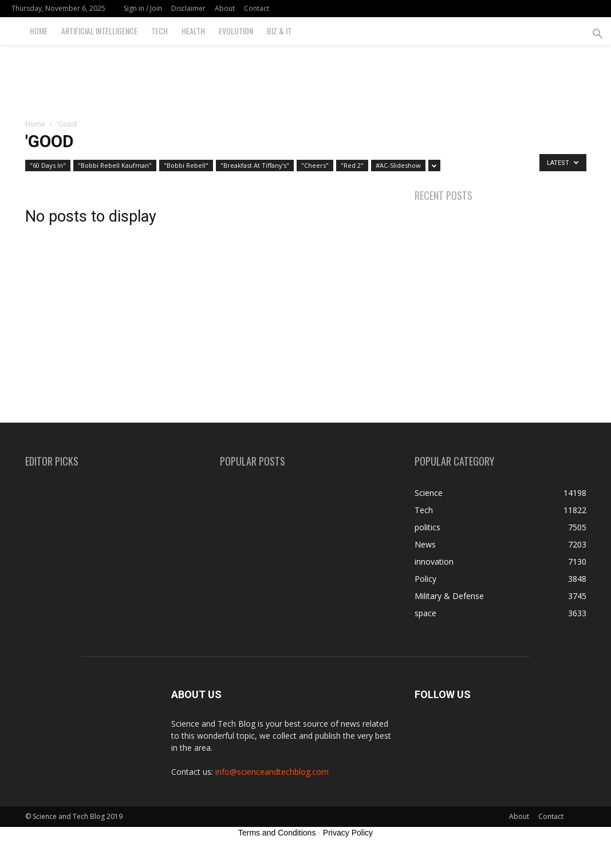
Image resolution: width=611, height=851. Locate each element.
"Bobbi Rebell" (186, 165)
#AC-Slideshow (398, 165)
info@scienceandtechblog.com (272, 771)
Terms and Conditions (277, 832)
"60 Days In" (48, 165)
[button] (597, 35)
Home (39, 31)
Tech (159, 31)
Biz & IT (279, 31)
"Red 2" (352, 165)
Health (193, 31)
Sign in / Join (143, 8)
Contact (256, 8)
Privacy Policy (348, 832)
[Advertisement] (306, 75)
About (225, 8)
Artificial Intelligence (99, 31)
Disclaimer (188, 8)
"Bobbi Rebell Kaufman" (115, 165)
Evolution (236, 31)
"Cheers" (315, 165)
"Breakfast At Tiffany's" (254, 165)
